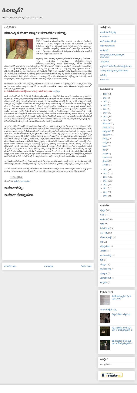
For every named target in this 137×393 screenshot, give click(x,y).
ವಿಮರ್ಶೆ (103, 251)
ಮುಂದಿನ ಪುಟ (10, 266)
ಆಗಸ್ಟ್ (105, 138)
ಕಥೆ (101, 242)
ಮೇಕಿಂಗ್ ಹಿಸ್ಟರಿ (106, 237)
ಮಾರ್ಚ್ (106, 157)
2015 (105, 177)
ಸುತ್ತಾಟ (103, 264)
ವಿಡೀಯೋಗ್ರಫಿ (105, 278)
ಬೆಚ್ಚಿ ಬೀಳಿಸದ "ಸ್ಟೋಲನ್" (121, 314)
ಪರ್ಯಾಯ (104, 61)
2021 (105, 109)
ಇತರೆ (102, 224)
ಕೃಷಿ (101, 260)
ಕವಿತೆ (102, 215)
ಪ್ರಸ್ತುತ (16, 181)
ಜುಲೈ (105, 142)
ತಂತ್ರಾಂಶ (103, 273)
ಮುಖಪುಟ (48, 266)
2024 (105, 98)
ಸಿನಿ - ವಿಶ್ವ (104, 233)
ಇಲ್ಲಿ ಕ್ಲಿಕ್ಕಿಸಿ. (57, 91)
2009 (105, 196)
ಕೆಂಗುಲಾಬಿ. (104, 50)
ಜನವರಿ (106, 165)
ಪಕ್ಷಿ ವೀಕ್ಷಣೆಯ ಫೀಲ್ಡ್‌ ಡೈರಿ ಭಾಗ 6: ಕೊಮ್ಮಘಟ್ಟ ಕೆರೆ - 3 (122, 342)
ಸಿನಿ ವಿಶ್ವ (103, 75)
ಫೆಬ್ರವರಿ (106, 161)
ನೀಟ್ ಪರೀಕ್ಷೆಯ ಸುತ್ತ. (108, 309)
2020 (105, 113)
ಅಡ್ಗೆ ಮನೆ (104, 282)
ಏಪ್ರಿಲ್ (106, 154)
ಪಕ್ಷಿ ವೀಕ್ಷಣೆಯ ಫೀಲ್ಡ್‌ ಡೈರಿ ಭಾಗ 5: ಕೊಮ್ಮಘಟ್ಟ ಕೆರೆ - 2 (122, 328)
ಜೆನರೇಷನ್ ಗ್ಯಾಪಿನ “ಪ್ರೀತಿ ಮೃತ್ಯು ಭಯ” (121, 297)
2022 (105, 105)
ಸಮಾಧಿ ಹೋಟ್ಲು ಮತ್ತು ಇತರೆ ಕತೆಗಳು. (114, 71)
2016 (105, 173)
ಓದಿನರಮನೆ (104, 228)
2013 (105, 184)
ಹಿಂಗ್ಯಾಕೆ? (12, 10)
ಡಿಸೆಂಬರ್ (107, 123)
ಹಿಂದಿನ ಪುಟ (86, 266)
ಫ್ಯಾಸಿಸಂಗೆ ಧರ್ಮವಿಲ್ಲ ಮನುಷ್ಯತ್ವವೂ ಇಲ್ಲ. (116, 66)
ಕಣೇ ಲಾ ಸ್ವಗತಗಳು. (107, 46)
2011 (105, 192)
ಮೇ (104, 150)
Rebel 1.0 (104, 79)
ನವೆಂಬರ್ (107, 127)
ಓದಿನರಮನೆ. (105, 37)
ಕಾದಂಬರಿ (104, 219)
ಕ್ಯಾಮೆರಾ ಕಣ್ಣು (105, 269)
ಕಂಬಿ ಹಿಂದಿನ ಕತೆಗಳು (108, 41)
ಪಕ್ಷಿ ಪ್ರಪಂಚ (104, 246)
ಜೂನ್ (105, 146)
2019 (105, 116)
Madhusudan (24, 181)
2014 (105, 181)
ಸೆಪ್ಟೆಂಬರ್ (107, 135)
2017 (105, 169)
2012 (105, 188)
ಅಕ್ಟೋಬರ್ (107, 131)
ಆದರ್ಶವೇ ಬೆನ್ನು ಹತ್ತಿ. (108, 32)
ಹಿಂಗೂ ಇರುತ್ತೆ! (105, 255)
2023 (105, 101)
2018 (105, 120)
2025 (105, 94)
